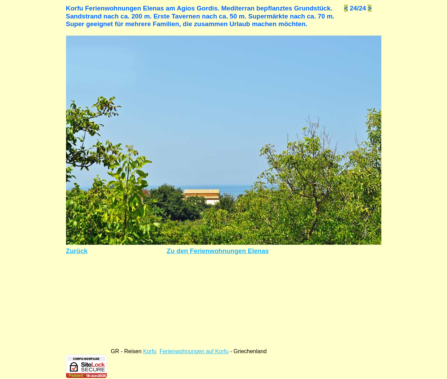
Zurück (77, 251)
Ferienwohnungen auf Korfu (194, 351)
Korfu (149, 351)
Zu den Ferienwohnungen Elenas (218, 251)
